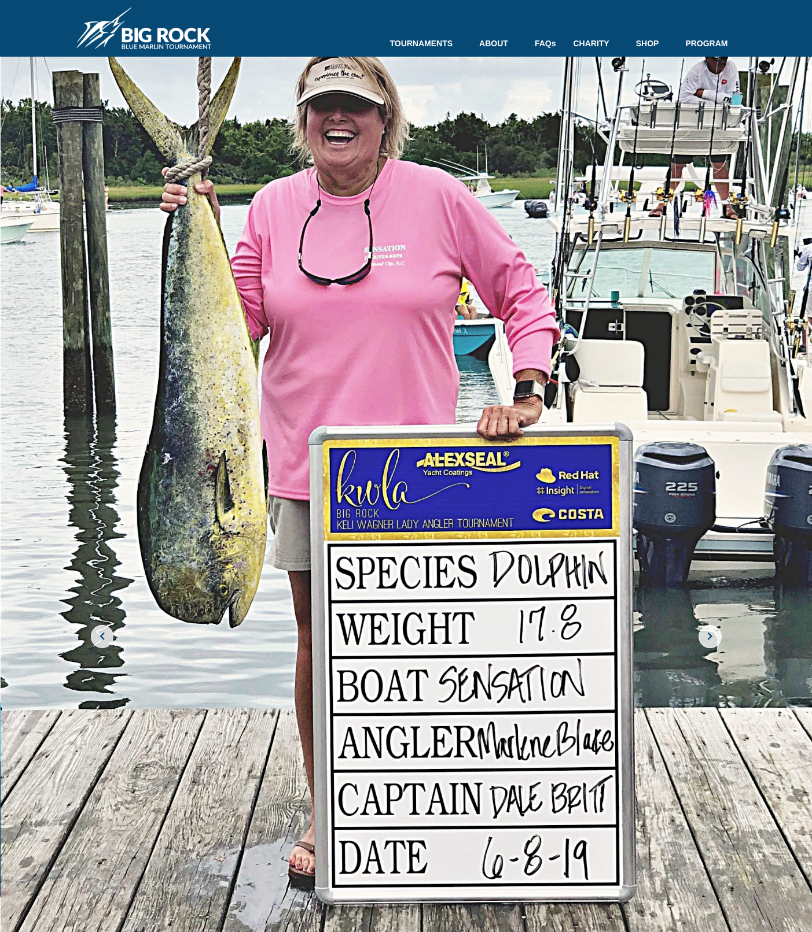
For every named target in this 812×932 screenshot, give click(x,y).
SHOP (652, 43)
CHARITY (595, 43)
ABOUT (498, 43)
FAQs (545, 43)
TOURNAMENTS (426, 43)
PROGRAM (706, 43)
